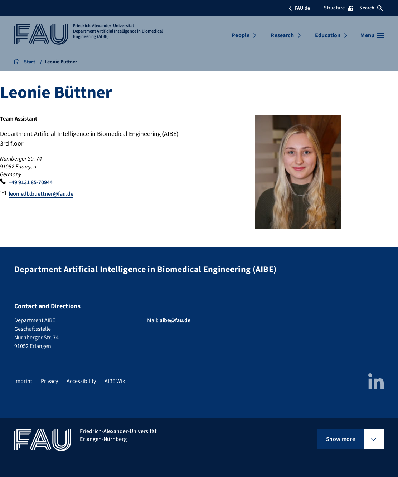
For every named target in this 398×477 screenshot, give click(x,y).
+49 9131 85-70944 (31, 182)
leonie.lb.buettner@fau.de (41, 194)
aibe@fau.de (175, 320)
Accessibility (81, 381)
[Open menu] (372, 35)
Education (327, 35)
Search (371, 7)
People (240, 35)
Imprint (23, 381)
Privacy (49, 381)
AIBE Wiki (116, 381)
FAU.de (299, 8)
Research (282, 35)
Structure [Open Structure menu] (338, 7)
